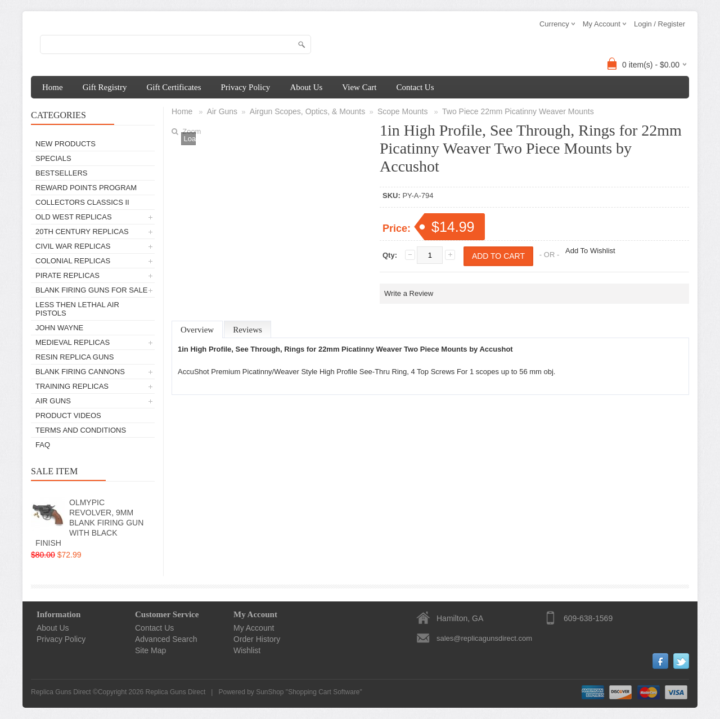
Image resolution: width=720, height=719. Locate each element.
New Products (65, 144)
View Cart (359, 87)
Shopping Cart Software (323, 692)
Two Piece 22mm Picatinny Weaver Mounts (518, 111)
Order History (256, 639)
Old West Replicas (73, 217)
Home (52, 87)
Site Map (150, 650)
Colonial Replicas (72, 261)
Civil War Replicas (72, 246)
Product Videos (68, 415)
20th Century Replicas (82, 231)
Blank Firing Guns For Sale (91, 290)
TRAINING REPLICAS (72, 386)
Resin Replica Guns (74, 357)
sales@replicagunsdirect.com (484, 638)
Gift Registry (105, 87)
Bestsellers (61, 173)
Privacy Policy (245, 87)
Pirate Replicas (67, 275)
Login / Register (659, 24)
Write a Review (408, 293)
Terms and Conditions (80, 430)
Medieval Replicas (72, 342)
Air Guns (53, 401)
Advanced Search (166, 639)
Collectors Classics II (82, 202)
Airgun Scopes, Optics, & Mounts (307, 111)
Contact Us (415, 87)
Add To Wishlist (590, 250)
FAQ (42, 445)
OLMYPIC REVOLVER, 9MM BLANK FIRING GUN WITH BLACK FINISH (89, 522)
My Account (253, 627)
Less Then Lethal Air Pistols (77, 308)
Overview (197, 329)
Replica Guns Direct (176, 692)
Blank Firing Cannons (80, 371)
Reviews (247, 329)
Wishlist (246, 650)
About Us (306, 87)
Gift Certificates (173, 87)
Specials (53, 158)
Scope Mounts (403, 111)
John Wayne (59, 327)
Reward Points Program (86, 187)
